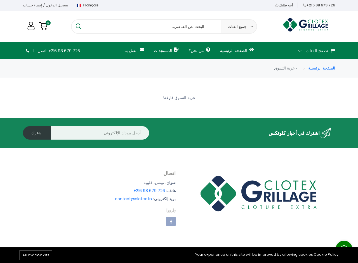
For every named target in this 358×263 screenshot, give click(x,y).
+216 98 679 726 (320, 5)
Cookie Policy (326, 254)
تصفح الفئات (316, 51)
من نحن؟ (199, 50)
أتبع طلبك (286, 5)
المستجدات (166, 50)
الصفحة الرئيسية (237, 50)
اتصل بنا (134, 50)
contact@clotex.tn (133, 199)
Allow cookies (36, 255)
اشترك (37, 133)
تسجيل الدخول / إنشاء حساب (45, 5)
